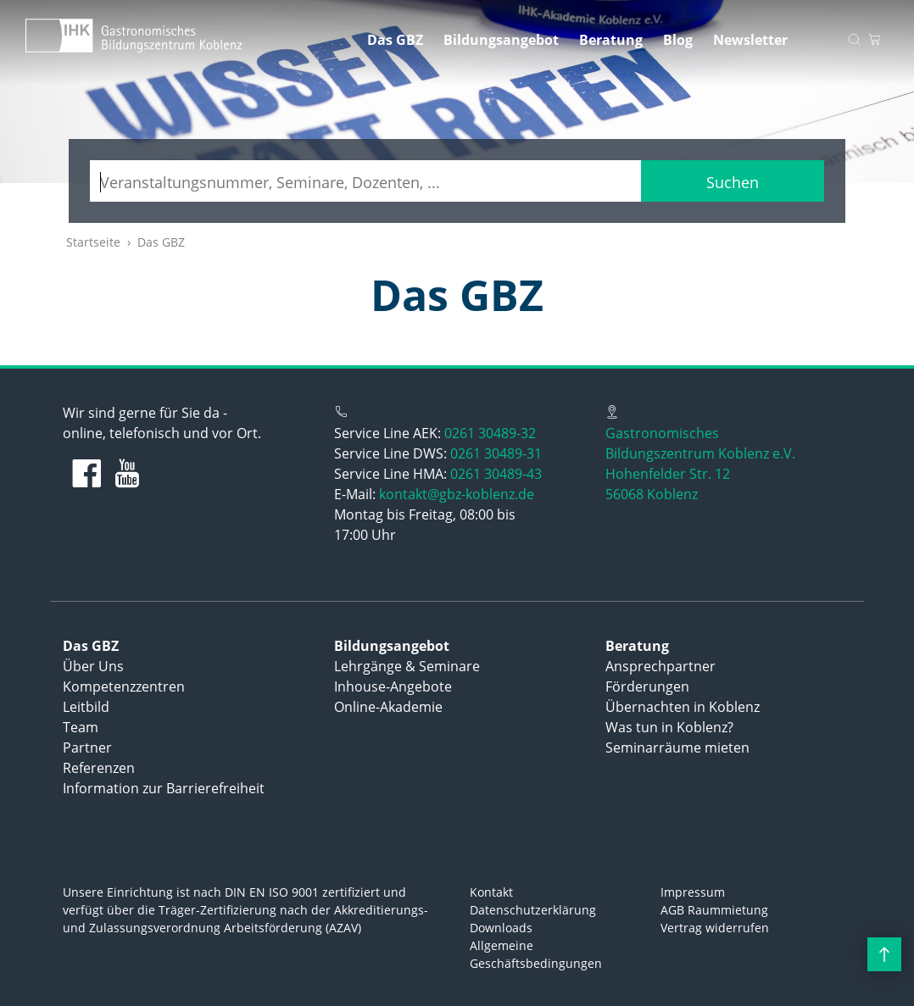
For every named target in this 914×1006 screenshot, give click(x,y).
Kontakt (491, 892)
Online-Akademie (388, 707)
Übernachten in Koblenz (682, 707)
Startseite (93, 242)
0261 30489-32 (490, 433)
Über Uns (93, 666)
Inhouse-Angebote (393, 686)
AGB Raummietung (714, 910)
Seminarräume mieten (677, 747)
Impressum (692, 892)
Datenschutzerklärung (533, 910)
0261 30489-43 (496, 473)
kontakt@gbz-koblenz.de (456, 494)
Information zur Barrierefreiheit (164, 788)
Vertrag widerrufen (714, 928)
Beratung (611, 40)
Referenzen (99, 768)
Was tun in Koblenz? (669, 727)
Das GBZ (395, 40)
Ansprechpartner (660, 666)
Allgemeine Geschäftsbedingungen (536, 954)
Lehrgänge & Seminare (407, 666)
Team (80, 727)
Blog (678, 40)
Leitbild (86, 707)
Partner (87, 747)
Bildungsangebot (501, 40)
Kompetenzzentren (124, 686)
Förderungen (647, 686)
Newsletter (750, 40)
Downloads (501, 928)
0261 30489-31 (496, 453)
